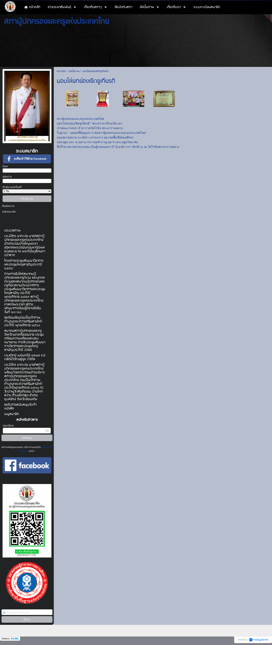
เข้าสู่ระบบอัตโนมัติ (12, 187)
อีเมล (5, 166)
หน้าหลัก (61, 71)
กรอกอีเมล (8, 425)
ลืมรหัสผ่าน (8, 206)
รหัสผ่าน (7, 177)
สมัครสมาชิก (9, 212)
